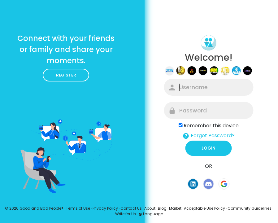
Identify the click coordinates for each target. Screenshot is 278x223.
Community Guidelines (249, 208)
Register (66, 75)
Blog (162, 208)
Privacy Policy (105, 208)
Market (175, 208)
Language (150, 213)
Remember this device (211, 125)
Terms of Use (78, 208)
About (149, 208)
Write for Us (125, 213)
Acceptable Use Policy (204, 208)
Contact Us (131, 208)
